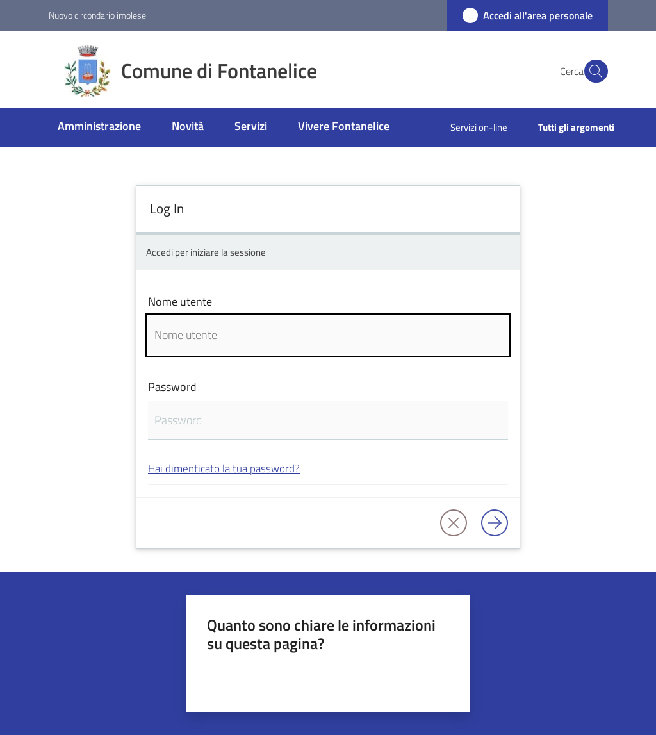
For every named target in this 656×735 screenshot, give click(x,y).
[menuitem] (99, 127)
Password (172, 386)
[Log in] (494, 522)
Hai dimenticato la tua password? (224, 468)
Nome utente (180, 301)
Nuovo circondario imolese (97, 15)
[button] (592, 71)
